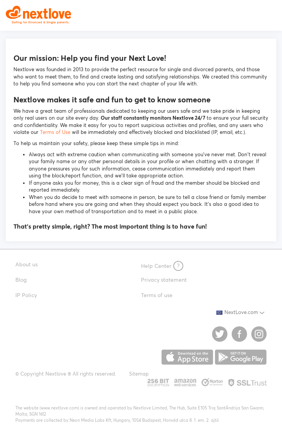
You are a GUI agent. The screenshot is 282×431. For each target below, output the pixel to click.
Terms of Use (55, 132)
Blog (21, 279)
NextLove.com (237, 312)
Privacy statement (164, 279)
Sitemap (139, 374)
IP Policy (26, 295)
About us (26, 264)
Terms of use (157, 295)
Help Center (162, 266)
